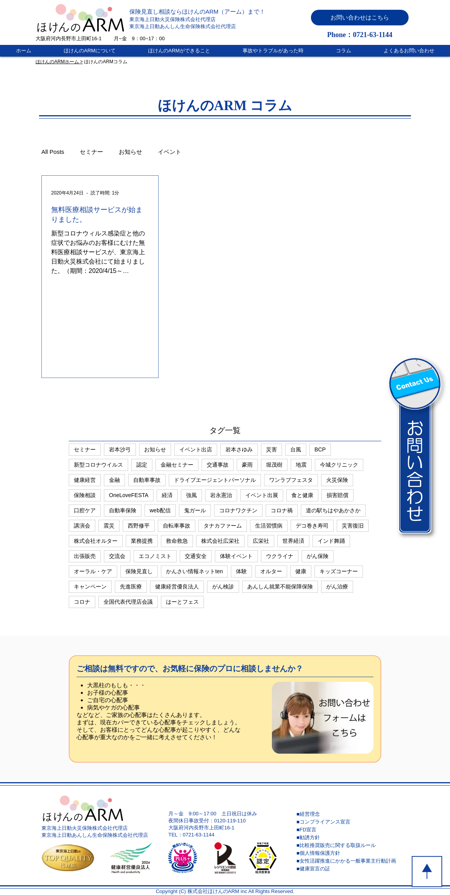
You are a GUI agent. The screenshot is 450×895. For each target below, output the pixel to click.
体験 (241, 571)
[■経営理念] (352, 814)
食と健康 (302, 495)
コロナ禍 (282, 510)
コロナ (82, 602)
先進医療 (131, 586)
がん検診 (223, 586)
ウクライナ (279, 556)
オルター (271, 571)
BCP (320, 449)
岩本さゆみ (239, 449)
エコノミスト (155, 556)
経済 (167, 495)
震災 (109, 525)
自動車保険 (122, 510)
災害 (271, 449)
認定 (141, 465)
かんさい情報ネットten (194, 571)
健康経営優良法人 (177, 586)
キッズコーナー (339, 571)
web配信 (160, 510)
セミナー (91, 151)
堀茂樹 (274, 465)
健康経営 (85, 480)
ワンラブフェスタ (291, 480)
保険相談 (85, 495)
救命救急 (177, 541)
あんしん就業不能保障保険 (280, 586)
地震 (301, 465)
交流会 (117, 556)
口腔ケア (85, 510)
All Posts (52, 151)
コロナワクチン (238, 510)
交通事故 (218, 465)
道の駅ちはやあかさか (333, 510)
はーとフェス (182, 602)
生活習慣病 (268, 525)
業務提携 (142, 541)
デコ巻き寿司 (312, 525)
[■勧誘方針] (352, 838)
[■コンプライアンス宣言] (352, 822)
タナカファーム (223, 525)
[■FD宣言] (352, 830)
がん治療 (337, 586)
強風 (191, 495)
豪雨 (247, 465)
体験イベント (236, 556)
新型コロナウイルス (98, 465)
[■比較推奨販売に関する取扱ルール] (352, 845)
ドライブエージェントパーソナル (215, 480)
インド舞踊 (331, 541)
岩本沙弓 (120, 449)
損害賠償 (337, 495)
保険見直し (139, 571)
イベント (169, 151)
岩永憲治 (221, 495)
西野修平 (139, 525)
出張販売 (85, 556)
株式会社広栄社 (220, 541)
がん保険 (318, 556)
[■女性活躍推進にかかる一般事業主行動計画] (352, 861)
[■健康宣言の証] (352, 869)
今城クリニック (339, 465)
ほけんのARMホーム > (59, 61)
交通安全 (196, 556)
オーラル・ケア (93, 571)
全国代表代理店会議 (128, 602)
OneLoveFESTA (128, 495)
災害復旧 (353, 525)
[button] (360, 17)
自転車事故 (176, 525)
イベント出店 (195, 449)
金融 (114, 480)
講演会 (82, 525)
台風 (295, 449)
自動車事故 (147, 480)
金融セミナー (177, 465)
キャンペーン (90, 586)
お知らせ (130, 151)
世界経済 (293, 541)
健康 (300, 571)
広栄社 (261, 541)
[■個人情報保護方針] (352, 853)
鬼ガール (195, 510)
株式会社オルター (96, 541)
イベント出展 (261, 495)
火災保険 (337, 480)
